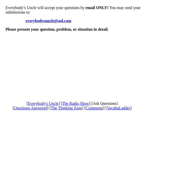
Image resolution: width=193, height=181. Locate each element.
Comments (94, 108)
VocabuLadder (118, 108)
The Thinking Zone (66, 108)
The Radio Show (75, 103)
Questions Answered (30, 108)
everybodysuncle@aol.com (48, 21)
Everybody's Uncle (43, 103)
